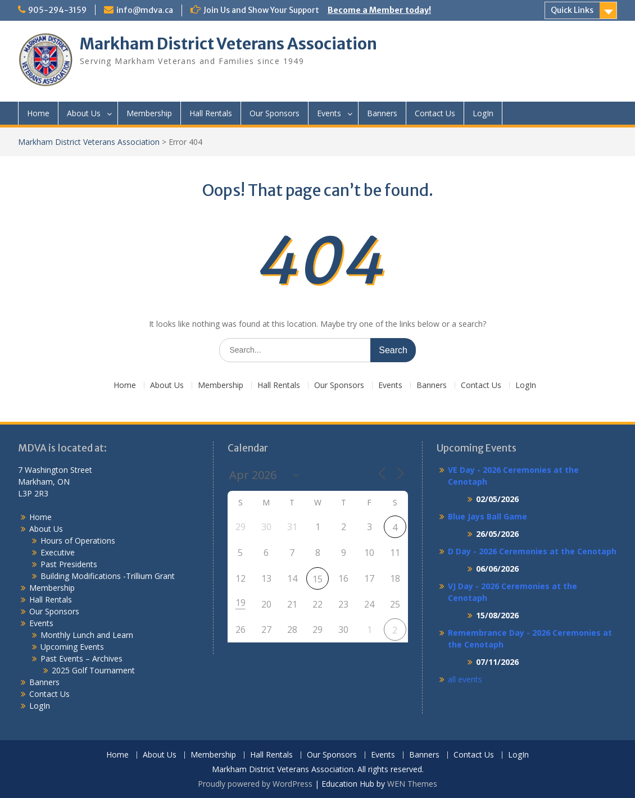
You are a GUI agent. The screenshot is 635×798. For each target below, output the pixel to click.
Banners (382, 113)
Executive (57, 552)
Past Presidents (68, 564)
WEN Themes (412, 783)
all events (465, 679)
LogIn (483, 113)
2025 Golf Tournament (93, 670)
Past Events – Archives (81, 658)
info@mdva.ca (144, 10)
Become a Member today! (379, 10)
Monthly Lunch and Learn (86, 635)
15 (317, 579)
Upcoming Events (72, 646)
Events (329, 113)
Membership (149, 113)
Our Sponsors (275, 113)
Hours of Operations (77, 540)
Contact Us (435, 113)
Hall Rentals (210, 113)
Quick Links (572, 10)
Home (38, 113)
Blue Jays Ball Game (487, 516)
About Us (84, 113)
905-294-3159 (57, 10)
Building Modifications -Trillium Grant (107, 576)
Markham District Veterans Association (228, 44)
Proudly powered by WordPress (255, 783)
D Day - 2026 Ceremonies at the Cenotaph (532, 551)
